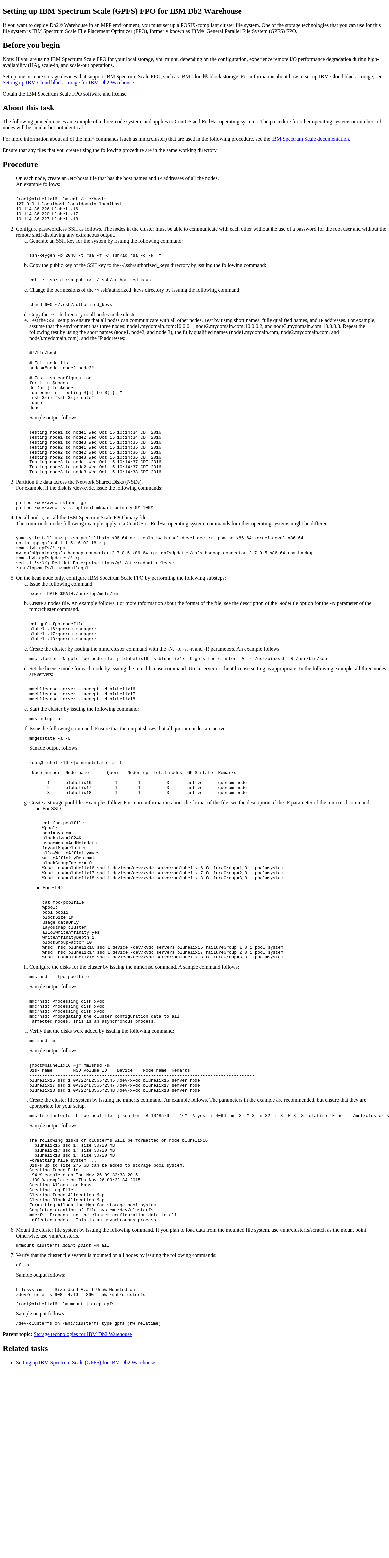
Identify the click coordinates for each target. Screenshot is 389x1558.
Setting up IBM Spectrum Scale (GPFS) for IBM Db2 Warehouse (85, 1496)
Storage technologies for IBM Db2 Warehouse (83, 1467)
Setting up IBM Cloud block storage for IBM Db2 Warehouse (68, 82)
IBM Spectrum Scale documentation (310, 139)
